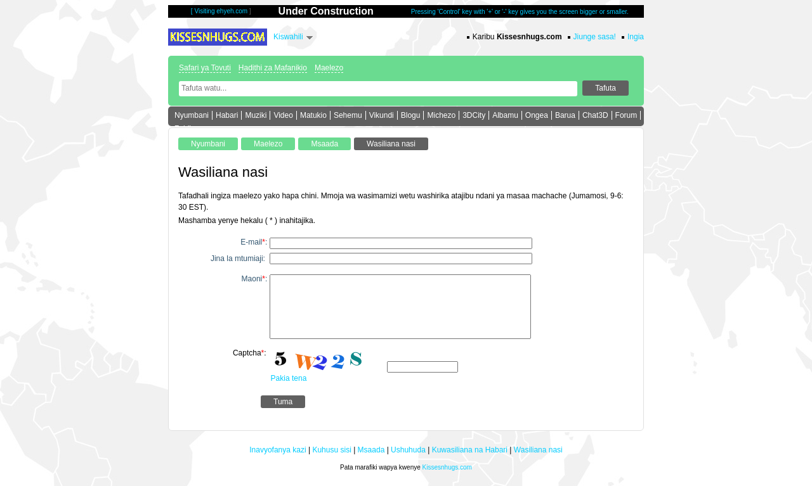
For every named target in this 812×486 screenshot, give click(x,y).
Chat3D (595, 115)
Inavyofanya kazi (277, 449)
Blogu (411, 115)
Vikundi (381, 115)
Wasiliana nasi (538, 449)
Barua (565, 115)
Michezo (441, 115)
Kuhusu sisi (331, 449)
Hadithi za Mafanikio (273, 67)
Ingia (635, 36)
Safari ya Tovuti (205, 67)
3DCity (473, 115)
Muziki (255, 115)
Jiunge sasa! (594, 36)
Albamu (505, 115)
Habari (227, 115)
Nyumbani (191, 115)
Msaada (371, 449)
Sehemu (348, 115)
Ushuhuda (408, 449)
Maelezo (329, 67)
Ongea (536, 115)
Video (282, 115)
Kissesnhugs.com (447, 467)
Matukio (313, 115)
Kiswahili (288, 36)
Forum (626, 115)
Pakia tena (289, 378)
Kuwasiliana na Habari (470, 449)
